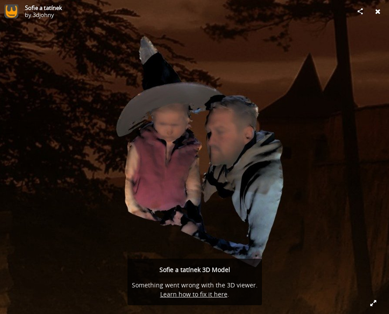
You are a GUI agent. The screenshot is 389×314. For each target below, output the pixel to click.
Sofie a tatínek (43, 8)
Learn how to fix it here (193, 294)
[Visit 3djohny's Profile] (11, 11)
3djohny (43, 15)
